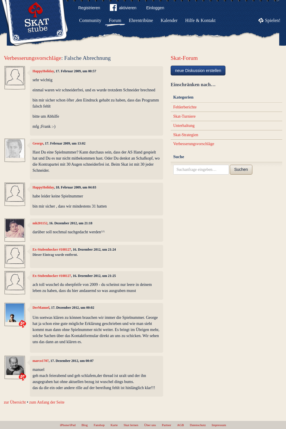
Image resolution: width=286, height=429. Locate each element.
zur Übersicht (15, 402)
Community (90, 20)
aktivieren (123, 8)
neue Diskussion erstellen (198, 70)
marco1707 (40, 361)
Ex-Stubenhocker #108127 (51, 249)
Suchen (241, 169)
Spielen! (272, 20)
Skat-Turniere (184, 116)
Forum (115, 20)
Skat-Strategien (185, 135)
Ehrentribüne (141, 20)
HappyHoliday (43, 71)
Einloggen (155, 7)
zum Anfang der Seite (47, 402)
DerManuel (40, 308)
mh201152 (40, 223)
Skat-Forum (184, 58)
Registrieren (89, 7)
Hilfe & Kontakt (200, 20)
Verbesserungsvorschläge (32, 58)
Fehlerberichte (185, 107)
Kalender (169, 20)
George (37, 143)
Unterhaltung (184, 125)
